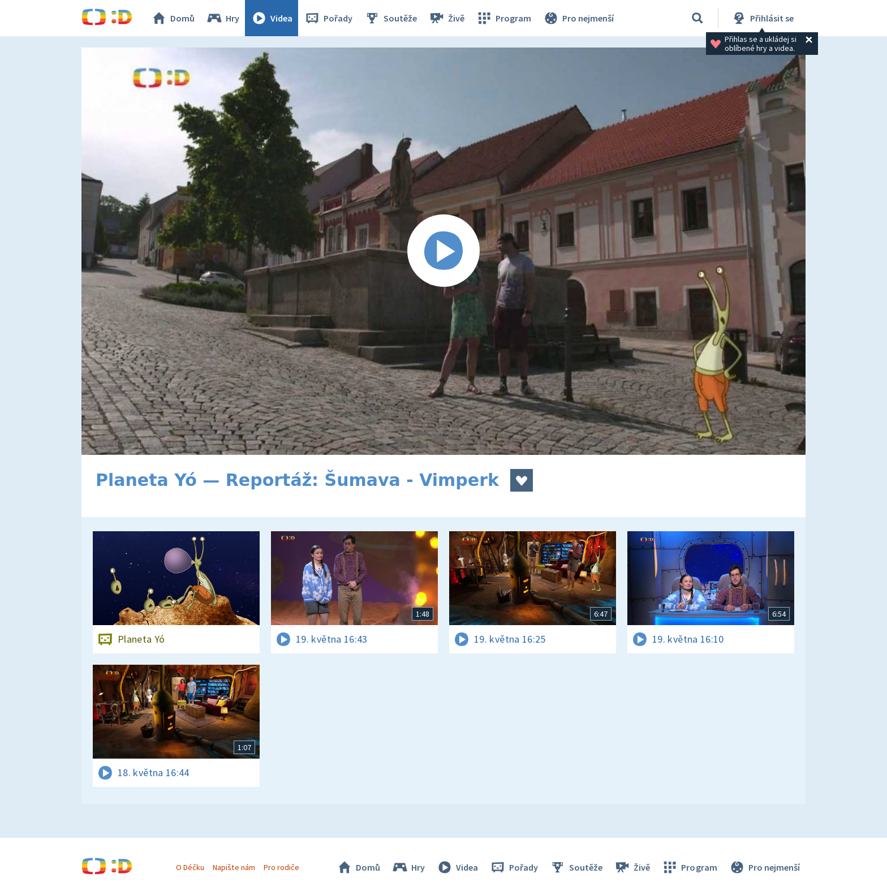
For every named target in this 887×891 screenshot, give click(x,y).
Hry (222, 18)
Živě (446, 18)
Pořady (328, 18)
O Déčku (190, 867)
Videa (271, 18)
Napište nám (234, 867)
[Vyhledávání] (697, 18)
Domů (172, 18)
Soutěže (390, 18)
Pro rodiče (281, 867)
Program (503, 18)
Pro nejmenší (578, 18)
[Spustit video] (443, 251)
